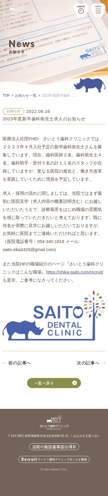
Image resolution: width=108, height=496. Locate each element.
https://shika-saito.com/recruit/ (74, 271)
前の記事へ (19, 362)
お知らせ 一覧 (26, 95)
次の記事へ (88, 362)
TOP (6, 95)
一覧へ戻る (55, 383)
